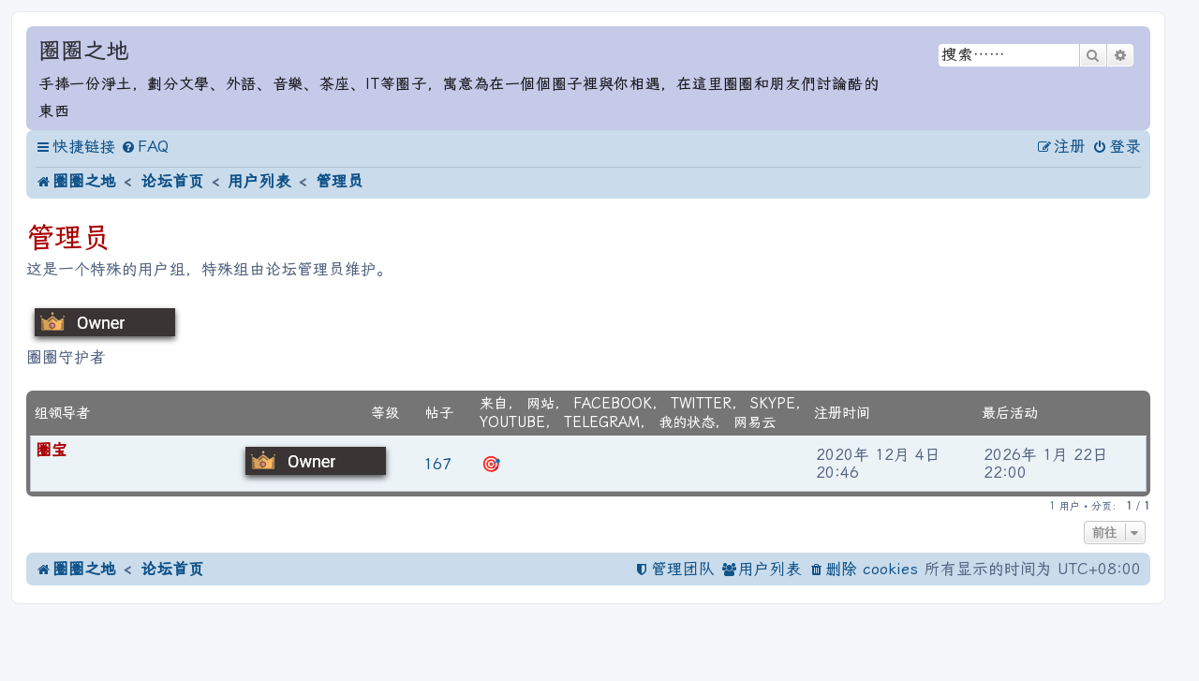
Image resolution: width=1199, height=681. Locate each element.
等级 (385, 413)
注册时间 (842, 413)
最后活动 (1010, 413)
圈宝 (51, 450)
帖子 (439, 413)
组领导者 (62, 413)
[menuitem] (145, 147)
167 (437, 464)
